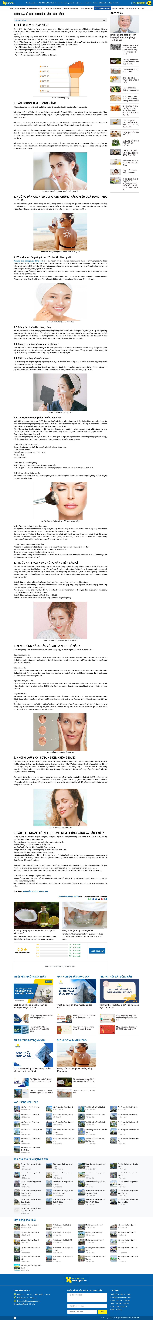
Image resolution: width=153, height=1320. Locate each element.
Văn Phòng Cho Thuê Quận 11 (95, 1122)
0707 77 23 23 (31, 1298)
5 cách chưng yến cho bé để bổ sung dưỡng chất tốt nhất (131, 98)
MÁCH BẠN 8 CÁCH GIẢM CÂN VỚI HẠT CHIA (130, 163)
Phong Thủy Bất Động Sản (53, 8)
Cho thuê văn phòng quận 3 (68, 896)
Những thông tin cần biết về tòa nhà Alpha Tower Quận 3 (41, 1091)
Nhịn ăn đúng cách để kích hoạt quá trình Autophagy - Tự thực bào (123, 37)
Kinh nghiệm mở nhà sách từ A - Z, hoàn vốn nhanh (84, 1016)
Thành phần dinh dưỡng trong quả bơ (131, 89)
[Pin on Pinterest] (102, 899)
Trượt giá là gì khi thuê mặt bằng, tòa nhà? (74, 1006)
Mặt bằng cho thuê (82, 3)
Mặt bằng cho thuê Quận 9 (30, 1240)
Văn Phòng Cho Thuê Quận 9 (30, 1122)
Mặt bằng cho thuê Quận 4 (127, 1225)
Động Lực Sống (131, 8)
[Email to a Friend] (99, 899)
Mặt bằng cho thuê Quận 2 (62, 1225)
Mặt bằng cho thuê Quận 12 (127, 1240)
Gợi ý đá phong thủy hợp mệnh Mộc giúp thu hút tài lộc (126, 1017)
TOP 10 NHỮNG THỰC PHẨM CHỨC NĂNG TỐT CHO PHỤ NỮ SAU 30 (131, 123)
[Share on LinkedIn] (105, 899)
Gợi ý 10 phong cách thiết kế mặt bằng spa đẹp (41, 1016)
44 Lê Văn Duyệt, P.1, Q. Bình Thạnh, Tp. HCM (33, 1294)
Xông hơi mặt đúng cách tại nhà (77, 930)
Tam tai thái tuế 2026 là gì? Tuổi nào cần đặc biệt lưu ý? (119, 1006)
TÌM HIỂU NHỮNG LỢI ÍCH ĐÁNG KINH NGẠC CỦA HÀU (130, 153)
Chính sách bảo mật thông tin (24, 1304)
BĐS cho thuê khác (105, 3)
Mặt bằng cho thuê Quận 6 (62, 1232)
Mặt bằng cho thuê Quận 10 (62, 1240)
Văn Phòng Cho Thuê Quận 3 (95, 1107)
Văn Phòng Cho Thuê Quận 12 (128, 1122)
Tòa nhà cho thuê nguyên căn (65, 3)
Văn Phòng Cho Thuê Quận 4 (127, 1107)
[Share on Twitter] (95, 899)
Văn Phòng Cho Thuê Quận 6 (63, 1114)
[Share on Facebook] (92, 899)
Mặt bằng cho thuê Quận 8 (127, 1232)
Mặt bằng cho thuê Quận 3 (94, 1225)
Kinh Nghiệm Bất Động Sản (35, 8)
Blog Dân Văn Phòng (118, 8)
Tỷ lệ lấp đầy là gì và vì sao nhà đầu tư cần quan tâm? (40, 1080)
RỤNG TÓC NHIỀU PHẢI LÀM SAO (130, 171)
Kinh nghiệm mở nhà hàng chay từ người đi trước (83, 1028)
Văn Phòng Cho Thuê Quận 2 (63, 1107)
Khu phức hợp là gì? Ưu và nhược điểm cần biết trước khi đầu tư (32, 1069)
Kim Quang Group (32, 3)
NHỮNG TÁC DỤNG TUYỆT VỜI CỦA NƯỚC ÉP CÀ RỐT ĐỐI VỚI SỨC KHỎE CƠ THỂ (130, 110)
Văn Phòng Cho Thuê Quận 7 (95, 1114)
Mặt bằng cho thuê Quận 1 (30, 1225)
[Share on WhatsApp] (89, 899)
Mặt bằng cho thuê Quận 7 (94, 1232)
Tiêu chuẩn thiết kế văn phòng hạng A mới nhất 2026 (39, 1029)
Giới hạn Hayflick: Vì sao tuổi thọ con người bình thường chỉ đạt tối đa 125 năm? (130, 49)
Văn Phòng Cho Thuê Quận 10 (63, 1122)
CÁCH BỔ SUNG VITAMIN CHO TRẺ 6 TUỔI (131, 80)
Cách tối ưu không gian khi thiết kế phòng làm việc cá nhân (30, 1006)
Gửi (102, 1312)
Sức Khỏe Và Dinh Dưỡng (102, 8)
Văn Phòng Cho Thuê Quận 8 (127, 1114)
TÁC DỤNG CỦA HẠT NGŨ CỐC (131, 133)
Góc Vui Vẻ (141, 8)
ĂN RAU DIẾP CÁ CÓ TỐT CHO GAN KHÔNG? (131, 143)
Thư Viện (116, 3)
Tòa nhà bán (94, 3)
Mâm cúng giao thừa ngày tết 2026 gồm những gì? (126, 1028)
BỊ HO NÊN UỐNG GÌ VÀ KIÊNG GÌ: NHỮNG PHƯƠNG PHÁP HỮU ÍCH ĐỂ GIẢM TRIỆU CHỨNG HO (131, 184)
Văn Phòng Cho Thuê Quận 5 (30, 1114)
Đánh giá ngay (97, 951)
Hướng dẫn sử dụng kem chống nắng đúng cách (74, 1069)
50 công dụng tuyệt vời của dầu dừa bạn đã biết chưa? (35, 931)
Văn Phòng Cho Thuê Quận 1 (30, 1107)
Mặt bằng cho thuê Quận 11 (94, 1240)
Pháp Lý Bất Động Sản (86, 8)
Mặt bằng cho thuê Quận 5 (30, 1232)
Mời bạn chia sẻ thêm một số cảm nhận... (60, 966)
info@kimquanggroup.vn (31, 1301)
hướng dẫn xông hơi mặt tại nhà (35, 891)
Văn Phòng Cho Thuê (46, 3)
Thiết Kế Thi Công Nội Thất (17, 8)
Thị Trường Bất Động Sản (70, 8)
